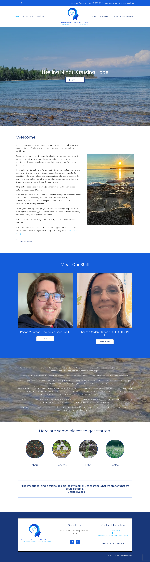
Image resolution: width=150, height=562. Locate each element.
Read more (45, 339)
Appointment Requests (124, 16)
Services (40, 16)
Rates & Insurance (100, 16)
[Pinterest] (21, 3)
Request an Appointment (113, 543)
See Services (26, 242)
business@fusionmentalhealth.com (120, 3)
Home (16, 16)
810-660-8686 (97, 3)
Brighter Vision (126, 556)
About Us (27, 16)
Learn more (75, 80)
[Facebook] (16, 3)
